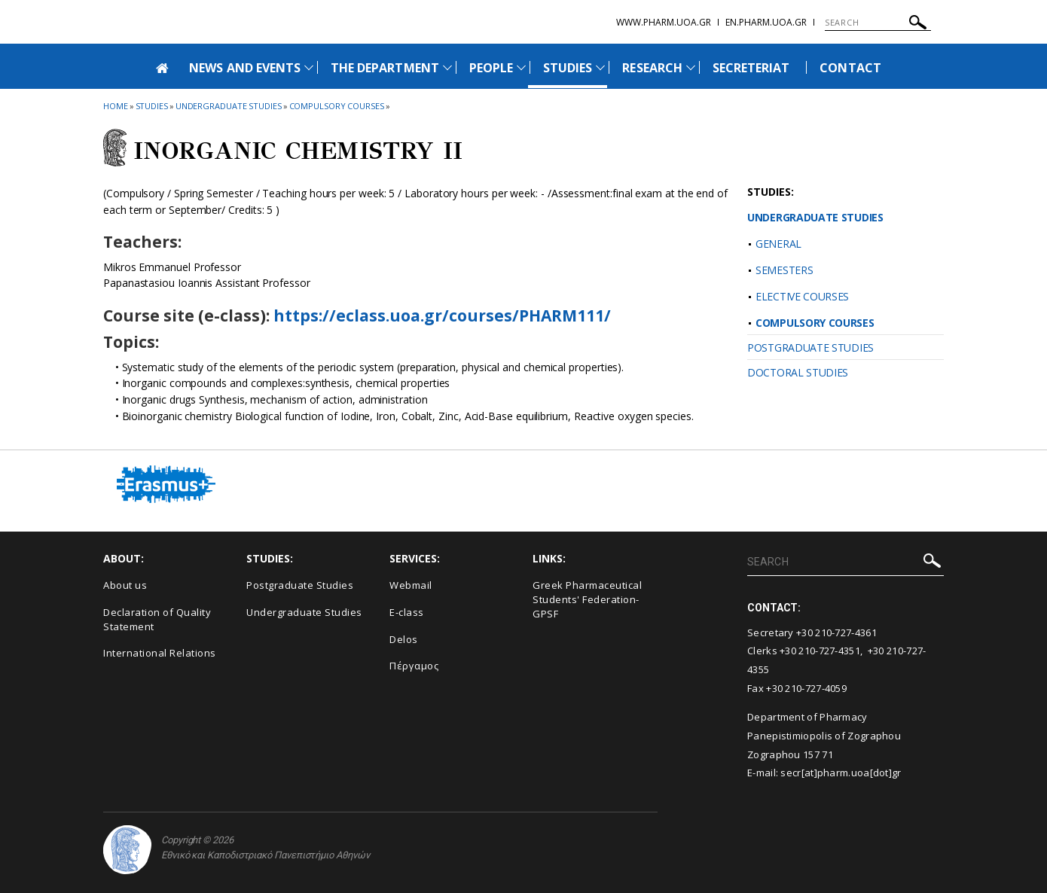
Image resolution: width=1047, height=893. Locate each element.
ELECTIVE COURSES (802, 296)
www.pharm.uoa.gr (663, 22)
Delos (403, 639)
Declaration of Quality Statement (157, 619)
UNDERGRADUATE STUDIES (815, 217)
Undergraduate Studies (229, 105)
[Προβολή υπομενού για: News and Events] (309, 67)
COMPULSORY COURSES (815, 322)
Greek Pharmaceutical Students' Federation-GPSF (587, 599)
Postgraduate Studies (299, 585)
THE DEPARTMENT (385, 67)
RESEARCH (652, 67)
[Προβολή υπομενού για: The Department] (447, 67)
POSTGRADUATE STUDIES (810, 347)
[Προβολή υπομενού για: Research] (690, 67)
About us (125, 585)
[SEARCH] (878, 22)
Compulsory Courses (336, 105)
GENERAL (778, 243)
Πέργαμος (413, 665)
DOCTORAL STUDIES (797, 372)
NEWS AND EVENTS (245, 67)
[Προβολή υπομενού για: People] (521, 67)
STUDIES (567, 67)
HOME (115, 105)
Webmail (410, 585)
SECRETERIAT (751, 67)
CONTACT (850, 67)
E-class (406, 612)
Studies (152, 105)
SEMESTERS (784, 270)
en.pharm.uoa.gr (766, 22)
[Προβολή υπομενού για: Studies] (600, 67)
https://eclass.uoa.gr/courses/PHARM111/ (442, 315)
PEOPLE (491, 67)
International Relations (159, 653)
